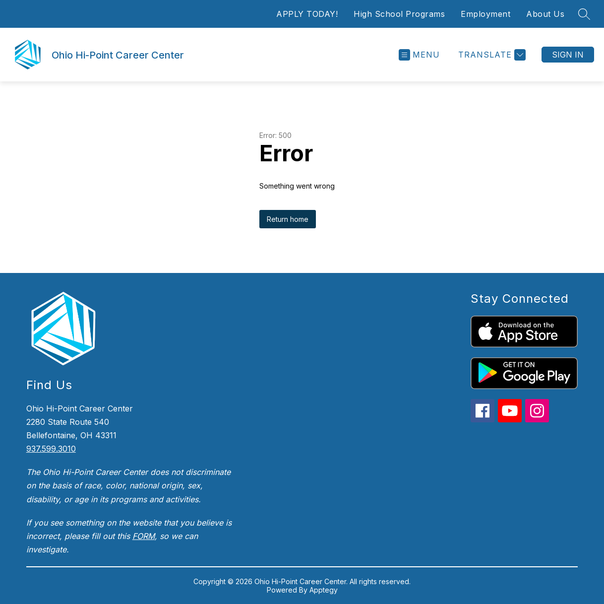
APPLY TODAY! (307, 14)
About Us (545, 14)
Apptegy (323, 590)
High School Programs (399, 14)
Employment (485, 14)
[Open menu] (419, 55)
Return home (287, 219)
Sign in (568, 55)
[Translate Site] (491, 55)
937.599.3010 (51, 449)
